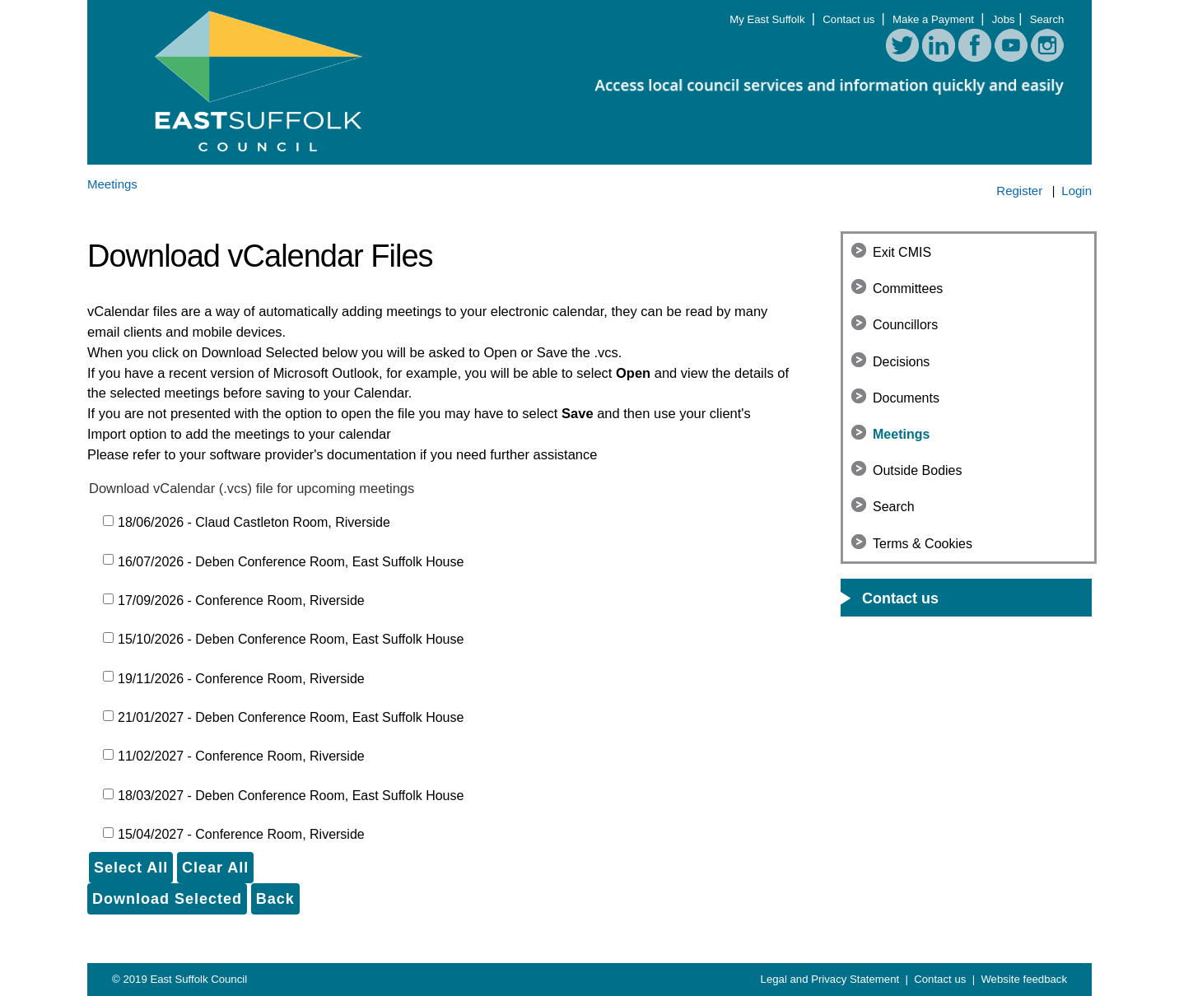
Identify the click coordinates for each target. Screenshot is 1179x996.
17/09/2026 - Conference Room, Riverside (241, 600)
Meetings (901, 434)
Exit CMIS (902, 252)
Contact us (850, 19)
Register (1019, 191)
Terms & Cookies (922, 544)
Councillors (905, 325)
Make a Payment (934, 19)
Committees (908, 289)
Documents (906, 398)
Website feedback (1024, 979)
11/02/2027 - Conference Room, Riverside (241, 756)
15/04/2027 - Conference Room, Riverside (241, 834)
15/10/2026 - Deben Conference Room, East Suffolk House (291, 639)
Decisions (901, 362)
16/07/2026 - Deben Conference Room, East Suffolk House (291, 562)
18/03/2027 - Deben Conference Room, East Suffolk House (291, 796)
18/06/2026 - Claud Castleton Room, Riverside (254, 522)
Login (1076, 191)
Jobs (1003, 19)
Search (1047, 19)
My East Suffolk (768, 19)
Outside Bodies (917, 470)
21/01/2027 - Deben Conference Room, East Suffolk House (291, 717)
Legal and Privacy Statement (831, 979)
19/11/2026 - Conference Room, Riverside (241, 679)
